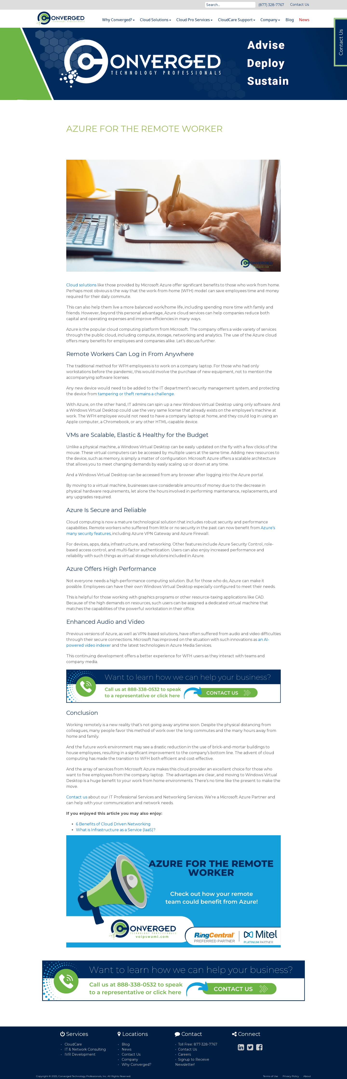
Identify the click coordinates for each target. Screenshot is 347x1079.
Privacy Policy (291, 1076)
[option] (173, 64)
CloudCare (73, 1044)
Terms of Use (270, 1076)
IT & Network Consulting (85, 1049)
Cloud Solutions (155, 19)
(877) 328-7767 (271, 5)
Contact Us (299, 4)
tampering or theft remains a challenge (135, 394)
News (304, 19)
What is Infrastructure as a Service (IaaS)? (115, 830)
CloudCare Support (236, 19)
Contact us (76, 797)
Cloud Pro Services (194, 19)
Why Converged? (118, 19)
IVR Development (80, 1054)
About (307, 1076)
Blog (290, 19)
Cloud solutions (81, 285)
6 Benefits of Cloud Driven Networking (113, 824)
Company (270, 19)
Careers (184, 1054)
